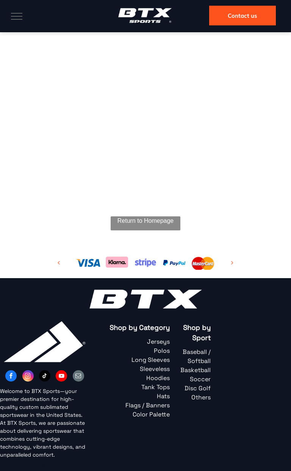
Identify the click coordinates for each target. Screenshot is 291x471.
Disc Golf (198, 388)
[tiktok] (44, 376)
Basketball (195, 370)
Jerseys (158, 342)
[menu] (17, 16)
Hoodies (158, 378)
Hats (163, 396)
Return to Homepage (145, 221)
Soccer (200, 379)
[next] (232, 262)
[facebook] (11, 376)
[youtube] (61, 376)
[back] (59, 262)
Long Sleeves (150, 360)
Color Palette (151, 414)
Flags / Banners (147, 405)
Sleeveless (155, 369)
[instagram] (28, 376)
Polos (162, 351)
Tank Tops (155, 387)
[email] (78, 376)
